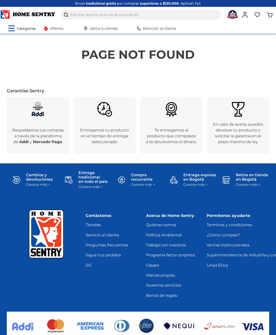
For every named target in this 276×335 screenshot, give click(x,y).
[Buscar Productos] (66, 15)
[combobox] (141, 14)
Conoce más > (38, 185)
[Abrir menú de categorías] (22, 28)
